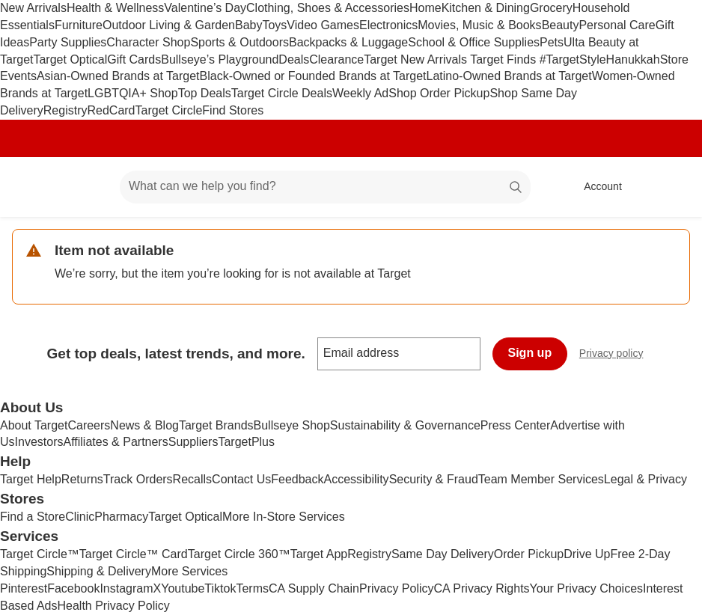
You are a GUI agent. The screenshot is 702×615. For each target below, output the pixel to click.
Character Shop (148, 42)
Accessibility (355, 479)
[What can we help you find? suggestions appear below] (325, 187)
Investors (39, 441)
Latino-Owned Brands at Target (509, 76)
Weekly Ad (360, 93)
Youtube (182, 588)
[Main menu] (85, 187)
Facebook (73, 588)
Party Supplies (67, 42)
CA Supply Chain (314, 588)
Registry (65, 110)
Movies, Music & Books (479, 25)
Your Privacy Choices (586, 588)
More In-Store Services (283, 516)
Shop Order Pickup (438, 93)
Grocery (551, 7)
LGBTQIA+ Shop (133, 93)
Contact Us (241, 479)
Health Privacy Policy (114, 605)
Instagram (126, 588)
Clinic (79, 516)
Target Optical (70, 59)
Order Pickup (529, 554)
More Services (189, 571)
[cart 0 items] (670, 187)
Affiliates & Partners (115, 441)
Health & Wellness (115, 7)
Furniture (79, 25)
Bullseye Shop (292, 425)
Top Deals (204, 93)
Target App (319, 554)
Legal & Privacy (645, 479)
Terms (252, 588)
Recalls (192, 479)
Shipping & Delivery (98, 571)
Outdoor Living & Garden (169, 25)
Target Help (30, 479)
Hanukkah (633, 59)
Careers (88, 425)
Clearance (336, 59)
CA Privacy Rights (482, 588)
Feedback (297, 479)
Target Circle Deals (281, 93)
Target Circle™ (39, 554)
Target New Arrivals (417, 59)
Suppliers (193, 441)
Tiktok (220, 588)
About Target (33, 425)
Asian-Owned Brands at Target (118, 76)
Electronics (388, 25)
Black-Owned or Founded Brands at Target (313, 76)
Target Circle (169, 110)
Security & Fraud (433, 479)
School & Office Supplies (474, 42)
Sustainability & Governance (405, 425)
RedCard (111, 110)
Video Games (323, 25)
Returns (82, 479)
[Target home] (33, 187)
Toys (274, 25)
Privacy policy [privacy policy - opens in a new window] (617, 355)
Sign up (530, 352)
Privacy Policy (396, 588)
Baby (248, 25)
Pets (552, 42)
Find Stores (232, 110)
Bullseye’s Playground (219, 59)
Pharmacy (121, 516)
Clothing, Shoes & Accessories (327, 7)
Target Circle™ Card (133, 554)
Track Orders (138, 479)
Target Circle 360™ (239, 554)
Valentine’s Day (205, 7)
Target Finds (504, 59)
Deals (293, 59)
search (516, 187)
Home (425, 7)
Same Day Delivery (442, 554)
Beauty (560, 25)
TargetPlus (246, 441)
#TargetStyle (573, 59)
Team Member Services (541, 479)
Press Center (515, 425)
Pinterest (23, 588)
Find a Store (32, 516)
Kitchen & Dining (486, 7)
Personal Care (617, 25)
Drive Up (587, 554)
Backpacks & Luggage (348, 42)
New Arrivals (33, 7)
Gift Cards (134, 59)
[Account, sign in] (595, 187)
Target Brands (216, 425)
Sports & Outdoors (239, 42)
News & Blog (144, 425)
